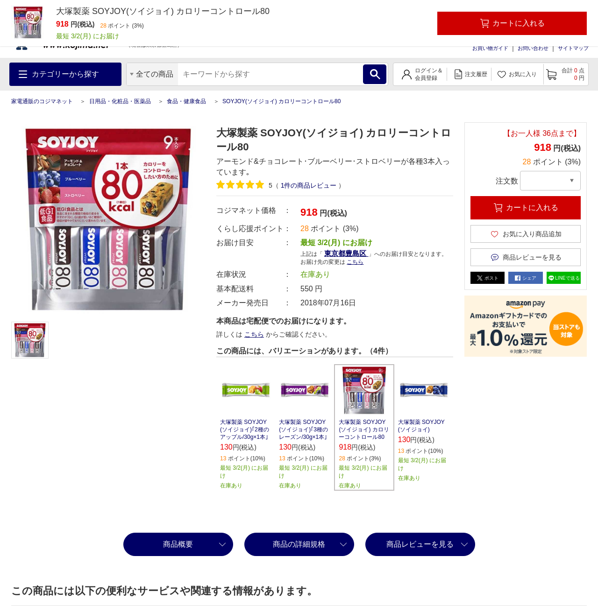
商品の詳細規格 (299, 544)
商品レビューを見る (420, 544)
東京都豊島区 (346, 253)
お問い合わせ (533, 48)
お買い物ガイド (490, 48)
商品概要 (178, 544)
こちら (355, 262)
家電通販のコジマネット (42, 101)
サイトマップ (573, 48)
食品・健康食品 (186, 101)
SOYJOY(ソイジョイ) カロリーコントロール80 (281, 101)
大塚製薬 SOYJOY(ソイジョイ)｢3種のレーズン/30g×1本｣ (303, 429)
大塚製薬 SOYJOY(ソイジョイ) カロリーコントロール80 (364, 429)
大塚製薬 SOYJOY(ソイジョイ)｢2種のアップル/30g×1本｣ (244, 429)
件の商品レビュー (309, 185)
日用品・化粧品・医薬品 (120, 101)
